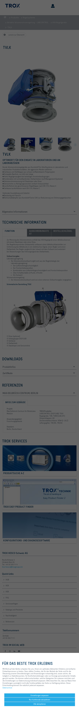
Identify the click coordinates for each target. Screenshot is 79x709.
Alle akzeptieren (39, 704)
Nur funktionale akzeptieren (39, 699)
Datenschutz (7, 688)
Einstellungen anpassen (40, 695)
